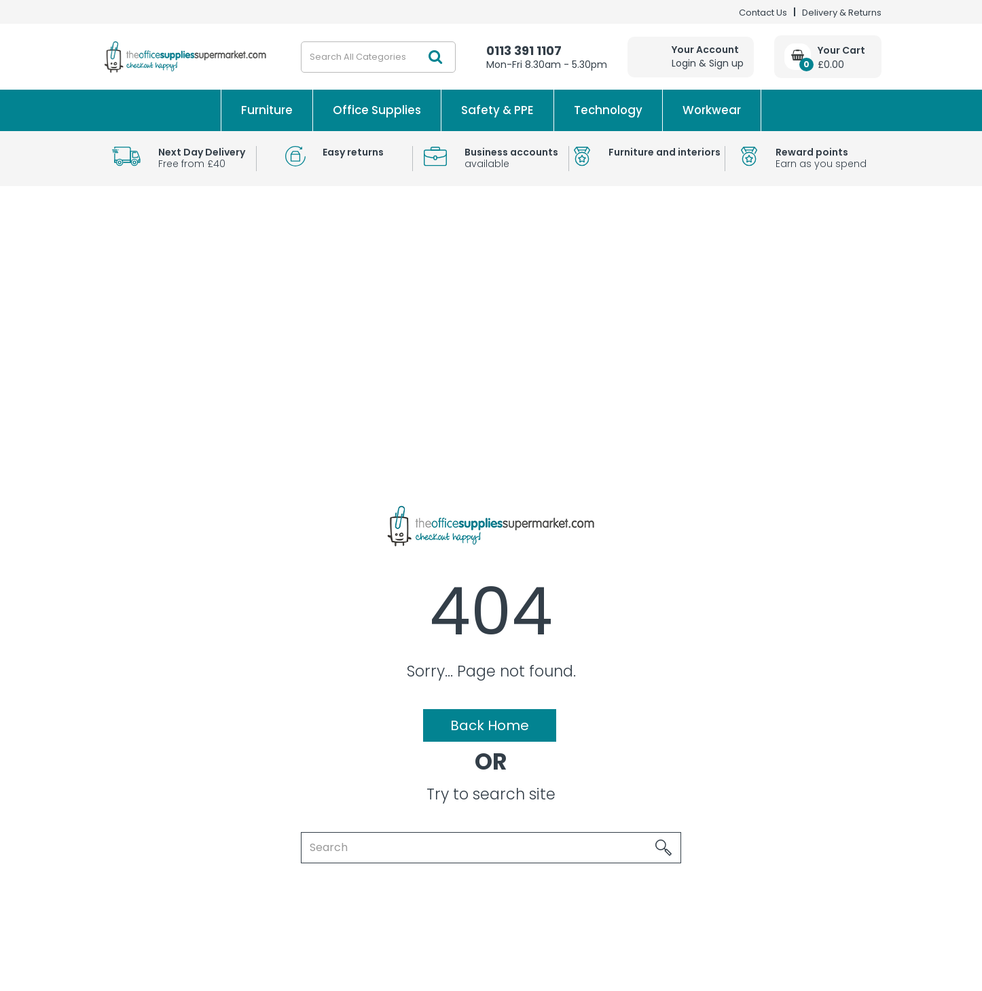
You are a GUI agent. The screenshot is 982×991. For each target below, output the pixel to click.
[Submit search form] (435, 57)
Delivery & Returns (841, 12)
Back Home (489, 725)
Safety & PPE (497, 110)
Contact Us (763, 12)
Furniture (267, 110)
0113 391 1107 (524, 50)
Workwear (712, 110)
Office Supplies (377, 110)
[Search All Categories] (378, 57)
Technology (608, 110)
